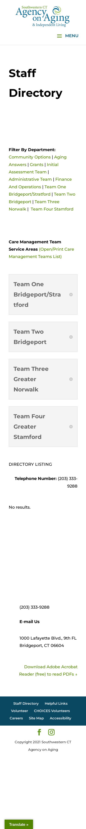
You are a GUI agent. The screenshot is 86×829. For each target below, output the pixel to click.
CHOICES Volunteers (52, 711)
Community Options (30, 157)
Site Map (36, 718)
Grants (36, 164)
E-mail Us (29, 621)
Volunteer (19, 711)
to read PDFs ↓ (62, 674)
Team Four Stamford (52, 209)
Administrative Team (30, 179)
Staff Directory (26, 703)
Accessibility (60, 718)
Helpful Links (56, 703)
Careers (16, 718)
